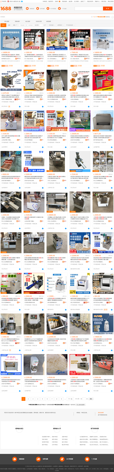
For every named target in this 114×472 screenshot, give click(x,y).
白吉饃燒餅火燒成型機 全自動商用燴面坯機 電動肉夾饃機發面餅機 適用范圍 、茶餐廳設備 (57, 96)
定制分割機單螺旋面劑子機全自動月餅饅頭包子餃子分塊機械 (57, 136)
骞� (19, 58)
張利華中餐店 (45, 442)
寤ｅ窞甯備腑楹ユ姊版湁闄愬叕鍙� (53, 58)
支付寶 (93, 469)
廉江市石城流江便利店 (105, 442)
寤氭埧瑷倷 (5, 61)
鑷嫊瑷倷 (17, 61)
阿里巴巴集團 (3, 469)
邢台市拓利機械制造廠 (98, 261)
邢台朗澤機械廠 (28, 140)
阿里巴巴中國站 (21, 469)
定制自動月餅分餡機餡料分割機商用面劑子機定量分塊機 (102, 177)
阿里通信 (82, 469)
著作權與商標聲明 (47, 466)
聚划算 (43, 469)
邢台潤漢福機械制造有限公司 (53, 140)
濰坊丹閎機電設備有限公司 (96, 439)
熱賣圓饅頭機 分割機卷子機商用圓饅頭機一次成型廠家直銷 (11, 258)
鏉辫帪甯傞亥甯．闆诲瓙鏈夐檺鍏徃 (7, 58)
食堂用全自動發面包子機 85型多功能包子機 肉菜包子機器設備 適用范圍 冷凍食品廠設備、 (79, 177)
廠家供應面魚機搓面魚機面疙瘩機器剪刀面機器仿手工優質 (102, 96)
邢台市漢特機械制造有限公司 (75, 180)
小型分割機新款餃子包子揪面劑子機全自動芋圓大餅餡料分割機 (79, 339)
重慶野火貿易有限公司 (95, 436)
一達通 (111, 469)
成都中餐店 (65, 436)
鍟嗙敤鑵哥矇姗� (83, 61)
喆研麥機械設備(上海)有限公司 (98, 343)
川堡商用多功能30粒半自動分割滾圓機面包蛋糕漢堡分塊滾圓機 (79, 258)
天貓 (39, 469)
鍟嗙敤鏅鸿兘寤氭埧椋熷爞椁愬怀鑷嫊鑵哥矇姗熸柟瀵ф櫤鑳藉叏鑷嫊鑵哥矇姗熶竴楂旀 (102, 55)
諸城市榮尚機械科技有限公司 (7, 180)
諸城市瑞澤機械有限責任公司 (7, 383)
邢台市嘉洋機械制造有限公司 (75, 343)
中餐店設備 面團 (85, 412)
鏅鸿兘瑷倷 (11, 61)
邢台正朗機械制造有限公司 (30, 99)
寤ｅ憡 (19, 56)
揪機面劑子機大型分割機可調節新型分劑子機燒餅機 (57, 258)
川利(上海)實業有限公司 (53, 180)
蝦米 (66, 469)
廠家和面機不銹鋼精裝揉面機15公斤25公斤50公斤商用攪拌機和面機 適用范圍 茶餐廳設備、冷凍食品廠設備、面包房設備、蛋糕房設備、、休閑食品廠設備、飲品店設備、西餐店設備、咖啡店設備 (79, 299)
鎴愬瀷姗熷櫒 (57, 61)
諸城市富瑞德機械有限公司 (75, 140)
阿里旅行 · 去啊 (54, 469)
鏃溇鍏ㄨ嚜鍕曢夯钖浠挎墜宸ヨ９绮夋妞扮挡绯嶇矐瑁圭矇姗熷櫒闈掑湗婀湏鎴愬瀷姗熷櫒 (57, 55)
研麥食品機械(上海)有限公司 (7, 343)
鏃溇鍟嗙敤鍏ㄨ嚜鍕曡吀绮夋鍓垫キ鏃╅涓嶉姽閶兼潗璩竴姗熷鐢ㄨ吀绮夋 (79, 55)
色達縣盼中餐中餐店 (47, 436)
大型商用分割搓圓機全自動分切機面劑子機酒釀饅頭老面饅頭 (57, 299)
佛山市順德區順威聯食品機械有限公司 (75, 302)
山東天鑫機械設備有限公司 (30, 383)
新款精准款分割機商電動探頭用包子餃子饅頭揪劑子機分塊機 (102, 258)
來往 (98, 469)
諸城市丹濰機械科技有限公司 (75, 383)
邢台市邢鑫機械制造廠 (98, 99)
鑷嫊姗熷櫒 (51, 61)
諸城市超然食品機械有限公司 (30, 180)
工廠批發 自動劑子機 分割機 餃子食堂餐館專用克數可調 (56, 177)
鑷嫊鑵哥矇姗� (74, 61)
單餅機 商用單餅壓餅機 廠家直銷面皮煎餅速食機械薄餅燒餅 (57, 380)
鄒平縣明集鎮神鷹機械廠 (98, 140)
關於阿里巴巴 (73, 466)
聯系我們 (80, 466)
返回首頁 (73, 404)
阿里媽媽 (61, 469)
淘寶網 (35, 469)
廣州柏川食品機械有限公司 (75, 261)
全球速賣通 (29, 469)
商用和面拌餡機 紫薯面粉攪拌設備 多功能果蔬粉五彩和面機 (11, 380)
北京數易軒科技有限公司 (86, 436)
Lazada (57, 470)
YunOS (77, 469)
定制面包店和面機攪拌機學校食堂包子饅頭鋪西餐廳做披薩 (34, 380)
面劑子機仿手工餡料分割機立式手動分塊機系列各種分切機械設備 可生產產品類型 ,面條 (79, 218)
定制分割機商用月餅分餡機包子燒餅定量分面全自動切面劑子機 (34, 136)
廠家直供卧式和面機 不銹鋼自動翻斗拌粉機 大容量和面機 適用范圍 (102, 137)
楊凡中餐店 (65, 442)
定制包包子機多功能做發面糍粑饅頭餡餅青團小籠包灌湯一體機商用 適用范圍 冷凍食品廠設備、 (34, 96)
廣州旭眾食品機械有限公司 (98, 302)
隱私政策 (66, 466)
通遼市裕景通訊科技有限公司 (87, 442)
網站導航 (86, 466)
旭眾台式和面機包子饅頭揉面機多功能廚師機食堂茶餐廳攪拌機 (102, 299)
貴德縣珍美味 (103, 436)
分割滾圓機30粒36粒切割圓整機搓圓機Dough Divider (102, 339)
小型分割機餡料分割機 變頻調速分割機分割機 (102, 218)
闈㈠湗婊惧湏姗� (38, 61)
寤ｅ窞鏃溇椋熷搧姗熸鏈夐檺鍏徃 (30, 58)
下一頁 (70, 399)
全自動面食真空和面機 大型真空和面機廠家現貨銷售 (57, 339)
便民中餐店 (55, 439)
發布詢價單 (101, 412)
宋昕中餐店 (45, 439)
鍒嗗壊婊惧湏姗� (29, 61)
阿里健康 (106, 469)
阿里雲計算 (71, 469)
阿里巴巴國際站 (12, 469)
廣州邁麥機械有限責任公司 (53, 302)
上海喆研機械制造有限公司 (30, 343)
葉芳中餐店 (45, 444)
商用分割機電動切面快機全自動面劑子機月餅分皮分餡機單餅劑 (79, 96)
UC (90, 469)
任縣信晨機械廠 (74, 99)
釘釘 (101, 469)
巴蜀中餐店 (55, 442)
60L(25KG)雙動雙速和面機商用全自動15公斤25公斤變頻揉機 (10, 339)
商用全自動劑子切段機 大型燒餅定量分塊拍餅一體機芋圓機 (34, 299)
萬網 (87, 469)
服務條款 (61, 466)
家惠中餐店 (55, 436)
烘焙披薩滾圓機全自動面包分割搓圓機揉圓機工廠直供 (11, 299)
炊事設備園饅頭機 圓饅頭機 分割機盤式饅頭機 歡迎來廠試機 (34, 258)
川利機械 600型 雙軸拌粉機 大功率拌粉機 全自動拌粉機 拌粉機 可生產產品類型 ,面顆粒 (57, 218)
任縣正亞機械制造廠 (7, 99)
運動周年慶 (82, 444)
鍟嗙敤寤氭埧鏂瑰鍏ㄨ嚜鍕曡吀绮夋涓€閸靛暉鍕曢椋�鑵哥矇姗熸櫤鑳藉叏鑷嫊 (11, 55)
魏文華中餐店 (65, 444)
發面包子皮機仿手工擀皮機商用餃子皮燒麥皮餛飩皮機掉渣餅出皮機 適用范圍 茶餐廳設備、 (11, 96)
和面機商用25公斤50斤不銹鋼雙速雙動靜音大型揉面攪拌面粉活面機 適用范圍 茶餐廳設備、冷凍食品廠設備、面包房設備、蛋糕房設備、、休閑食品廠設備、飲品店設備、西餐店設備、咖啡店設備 (34, 340)
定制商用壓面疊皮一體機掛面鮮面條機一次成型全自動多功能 (102, 380)
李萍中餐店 (65, 439)
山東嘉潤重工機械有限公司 (7, 140)
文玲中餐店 (55, 444)
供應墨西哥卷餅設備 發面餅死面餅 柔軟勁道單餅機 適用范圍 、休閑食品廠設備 (11, 177)
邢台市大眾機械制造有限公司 (98, 383)
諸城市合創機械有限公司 (53, 383)
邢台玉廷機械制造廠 (53, 99)
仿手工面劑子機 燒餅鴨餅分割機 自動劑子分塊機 (11, 136)
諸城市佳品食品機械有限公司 (53, 343)
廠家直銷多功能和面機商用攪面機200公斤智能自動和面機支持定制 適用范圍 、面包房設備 (34, 177)
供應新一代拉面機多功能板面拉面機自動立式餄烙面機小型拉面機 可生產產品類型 (11, 218)
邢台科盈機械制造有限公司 (7, 302)
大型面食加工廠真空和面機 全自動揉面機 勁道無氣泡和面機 (79, 380)
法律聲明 (55, 466)
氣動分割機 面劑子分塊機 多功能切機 (34, 218)
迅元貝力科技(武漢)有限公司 (97, 444)
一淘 (47, 469)
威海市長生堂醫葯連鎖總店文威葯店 (89, 439)
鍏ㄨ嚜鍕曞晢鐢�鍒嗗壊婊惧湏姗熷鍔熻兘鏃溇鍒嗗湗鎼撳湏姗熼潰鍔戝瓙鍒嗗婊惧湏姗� (34, 55)
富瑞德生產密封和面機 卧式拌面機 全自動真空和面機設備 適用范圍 (79, 137)
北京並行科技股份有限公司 (96, 442)
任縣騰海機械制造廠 (30, 302)
